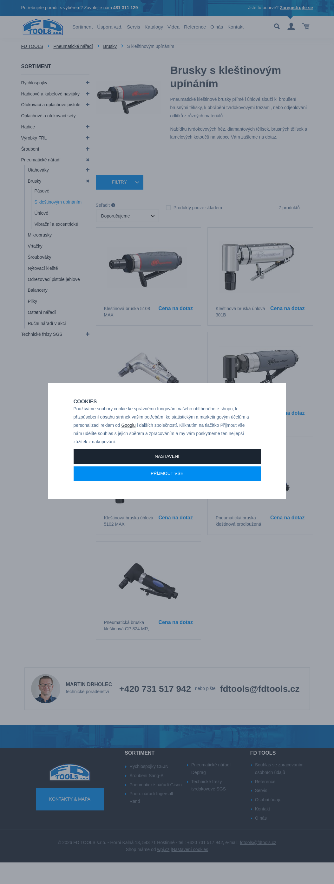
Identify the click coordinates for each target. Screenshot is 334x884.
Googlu (128, 437)
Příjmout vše (167, 485)
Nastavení (167, 468)
